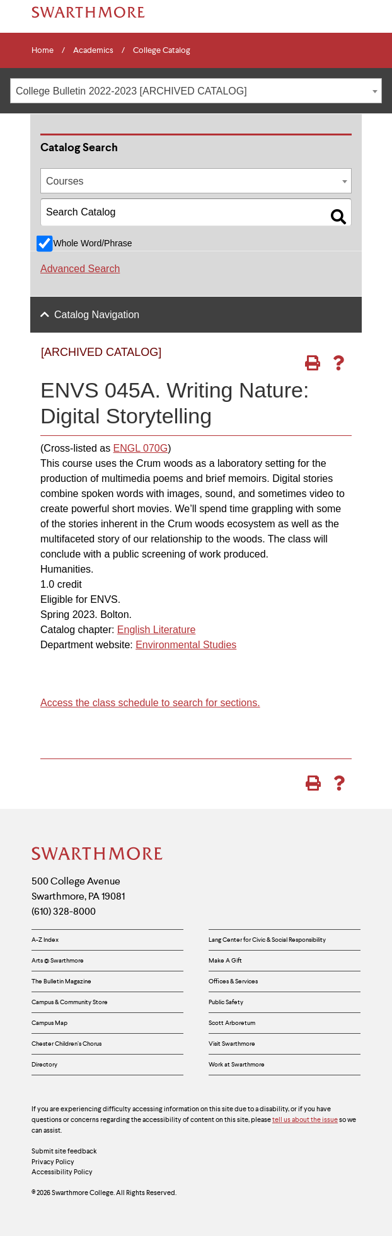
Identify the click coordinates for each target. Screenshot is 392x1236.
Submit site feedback (64, 1151)
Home (43, 50)
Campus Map (49, 1023)
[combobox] (196, 90)
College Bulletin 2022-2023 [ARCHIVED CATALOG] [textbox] (131, 91)
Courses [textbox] (65, 181)
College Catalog (161, 50)
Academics (93, 50)
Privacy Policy (53, 1161)
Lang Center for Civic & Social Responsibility (267, 940)
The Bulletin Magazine (61, 981)
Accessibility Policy (62, 1171)
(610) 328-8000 (64, 911)
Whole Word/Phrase (92, 243)
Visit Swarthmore (232, 1043)
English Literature (156, 629)
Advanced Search (80, 268)
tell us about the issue (305, 1119)
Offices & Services (233, 981)
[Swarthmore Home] (98, 855)
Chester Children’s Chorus (66, 1043)
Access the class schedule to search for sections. (150, 702)
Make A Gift (225, 960)
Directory (44, 1064)
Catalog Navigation (96, 314)
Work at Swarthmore (237, 1064)
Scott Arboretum (232, 1023)
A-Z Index (45, 940)
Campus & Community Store (70, 1002)
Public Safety (226, 1002)
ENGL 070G (140, 448)
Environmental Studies (185, 644)
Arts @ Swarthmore (58, 960)
